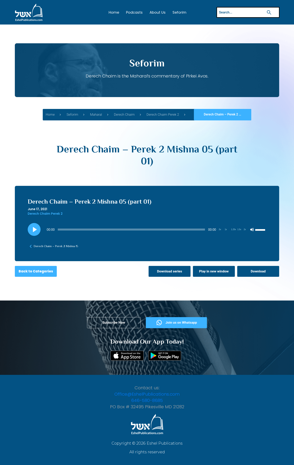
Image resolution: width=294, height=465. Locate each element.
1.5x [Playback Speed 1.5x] (239, 229)
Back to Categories (36, 271)
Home (114, 12)
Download (258, 271)
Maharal (96, 114)
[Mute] (252, 230)
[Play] (34, 229)
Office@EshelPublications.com (147, 394)
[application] (147, 229)
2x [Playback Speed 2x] (245, 229)
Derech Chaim (124, 114)
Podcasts (134, 12)
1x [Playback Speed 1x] (226, 229)
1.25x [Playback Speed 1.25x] (233, 229)
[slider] (131, 230)
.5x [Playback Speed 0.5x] (219, 229)
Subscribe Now (113, 322)
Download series (169, 271)
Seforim (179, 12)
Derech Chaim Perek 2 (163, 114)
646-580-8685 (147, 400)
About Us (158, 12)
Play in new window (214, 271)
